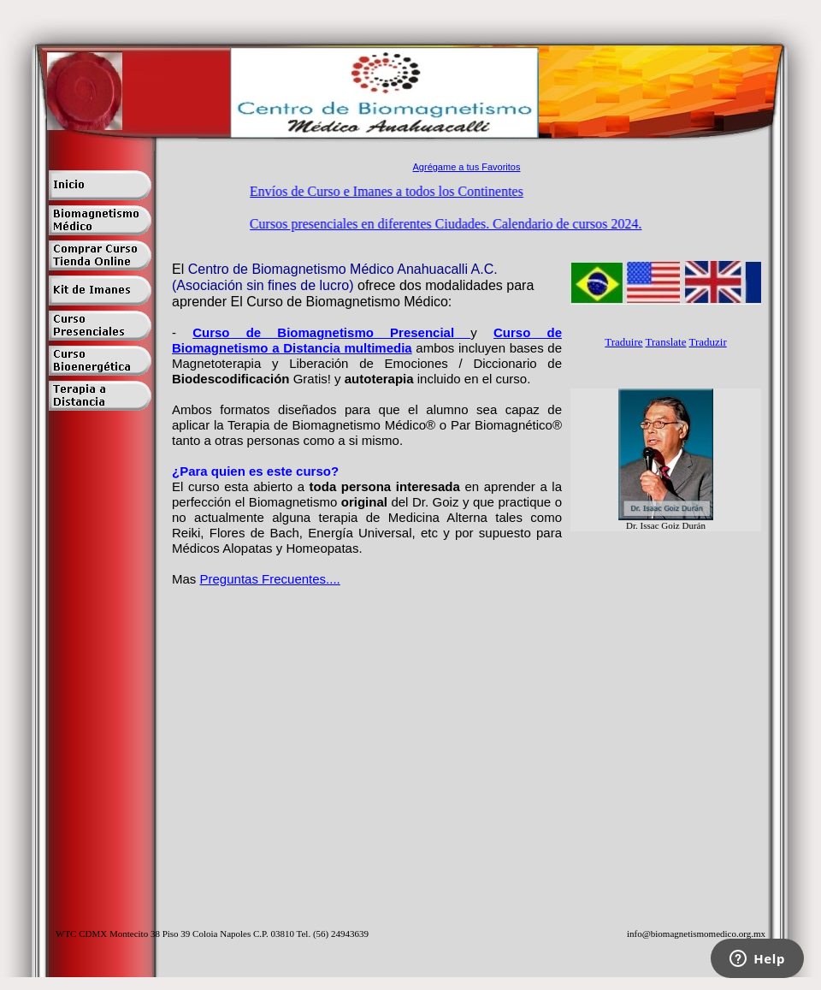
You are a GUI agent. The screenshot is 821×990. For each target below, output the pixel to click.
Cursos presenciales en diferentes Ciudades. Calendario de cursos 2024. (447, 223)
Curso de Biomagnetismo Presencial (331, 332)
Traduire (623, 341)
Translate (666, 341)
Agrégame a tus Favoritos (467, 167)
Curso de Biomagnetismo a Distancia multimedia (367, 340)
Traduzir (707, 341)
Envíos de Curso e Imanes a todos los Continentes (388, 191)
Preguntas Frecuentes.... (270, 579)
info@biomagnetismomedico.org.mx (696, 933)
